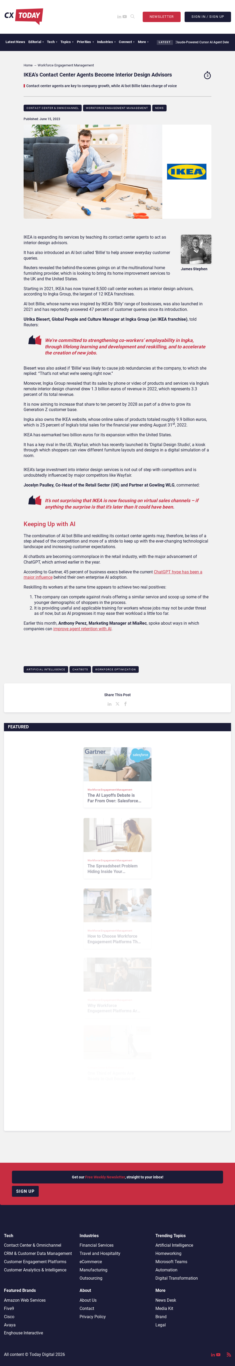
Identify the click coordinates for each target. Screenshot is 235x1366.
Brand (161, 1316)
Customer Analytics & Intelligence (35, 1269)
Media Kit (164, 1308)
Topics (66, 42)
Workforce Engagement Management (117, 108)
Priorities (85, 42)
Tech (52, 42)
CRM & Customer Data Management (38, 1253)
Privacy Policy (93, 1316)
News (159, 108)
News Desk (165, 1300)
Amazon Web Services (25, 1300)
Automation (166, 1269)
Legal (160, 1324)
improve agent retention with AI (82, 628)
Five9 (9, 1308)
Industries (106, 42)
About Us (88, 1300)
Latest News (15, 42)
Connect (127, 42)
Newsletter (162, 17)
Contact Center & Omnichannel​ (53, 108)
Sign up (25, 1191)
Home (28, 65)
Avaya (10, 1324)
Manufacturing (93, 1269)
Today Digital (41, 1354)
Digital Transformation (176, 1278)
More (143, 42)
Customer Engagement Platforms (35, 1261)
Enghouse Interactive (23, 1332)
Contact (87, 1308)
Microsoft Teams (171, 1261)
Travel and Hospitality (100, 1253)
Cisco (9, 1316)
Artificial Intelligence (46, 669)
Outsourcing (91, 1278)
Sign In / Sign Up (208, 17)
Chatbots (80, 669)
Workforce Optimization (115, 669)
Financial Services (97, 1245)
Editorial (36, 42)
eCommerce (91, 1261)
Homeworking (168, 1253)
